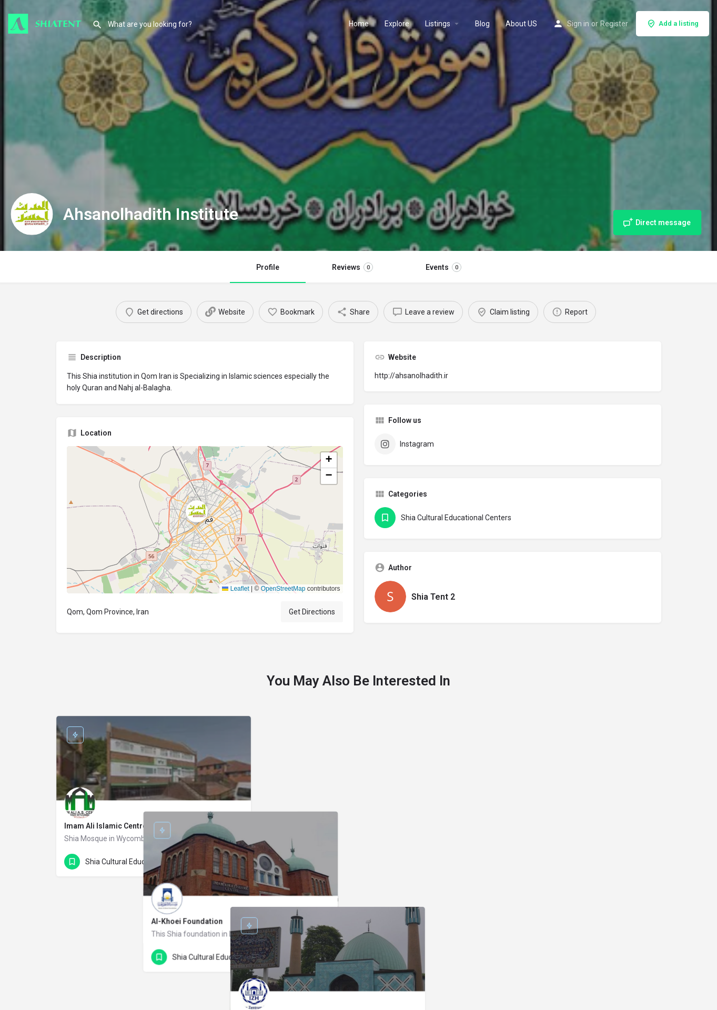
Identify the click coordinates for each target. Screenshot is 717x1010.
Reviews (352, 267)
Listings (437, 23)
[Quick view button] (214, 861)
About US (521, 23)
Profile (267, 267)
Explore (397, 23)
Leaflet (235, 588)
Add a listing (673, 23)
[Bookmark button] (234, 861)
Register (614, 23)
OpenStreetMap (283, 588)
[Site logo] (46, 22)
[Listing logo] (32, 214)
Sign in (578, 23)
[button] (205, 519)
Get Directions (312, 612)
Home (359, 23)
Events (443, 267)
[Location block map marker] (197, 511)
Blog (482, 23)
